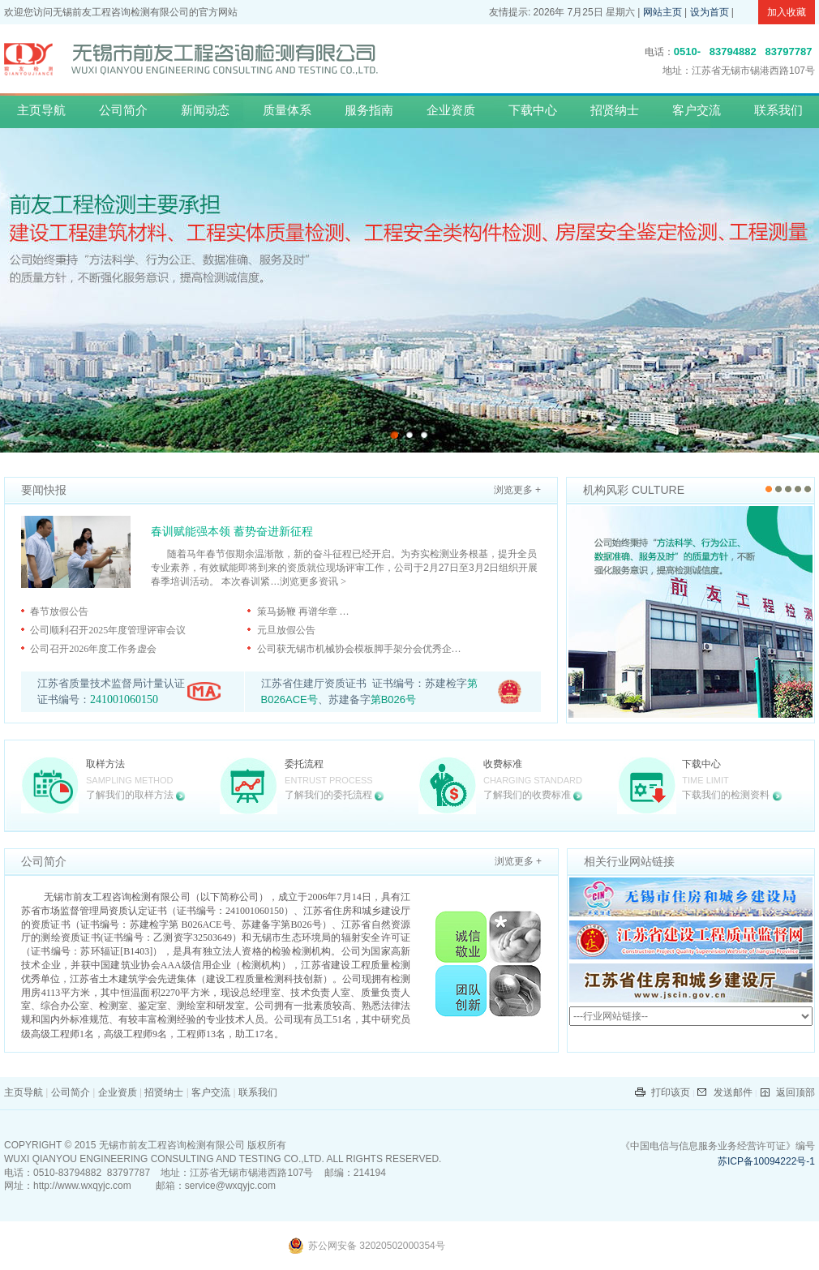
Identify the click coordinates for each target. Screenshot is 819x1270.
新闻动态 (205, 110)
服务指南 (369, 110)
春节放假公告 (59, 611)
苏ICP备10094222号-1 (766, 1161)
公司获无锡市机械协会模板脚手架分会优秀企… (359, 648)
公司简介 (123, 110)
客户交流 (696, 110)
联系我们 (778, 110)
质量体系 (287, 110)
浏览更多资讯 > (313, 581)
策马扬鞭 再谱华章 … (303, 611)
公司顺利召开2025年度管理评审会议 (108, 630)
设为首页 (709, 12)
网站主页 (662, 12)
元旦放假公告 (286, 630)
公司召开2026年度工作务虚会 (93, 648)
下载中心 (532, 110)
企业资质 (451, 110)
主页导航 (41, 110)
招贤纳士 (614, 110)
